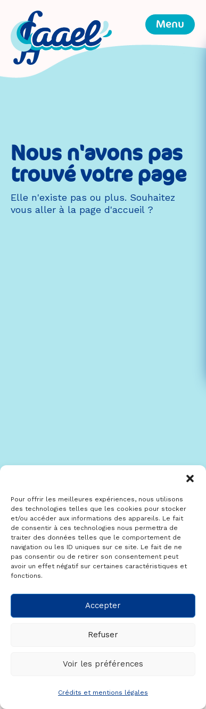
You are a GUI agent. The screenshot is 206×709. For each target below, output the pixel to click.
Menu (170, 24)
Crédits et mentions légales (103, 692)
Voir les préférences (103, 664)
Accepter (103, 605)
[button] (190, 478)
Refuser (103, 634)
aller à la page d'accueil (89, 209)
